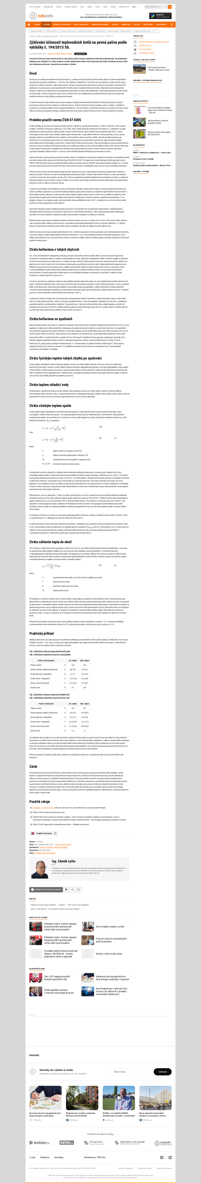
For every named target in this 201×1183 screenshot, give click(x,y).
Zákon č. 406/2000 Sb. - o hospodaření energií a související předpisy (55, 909)
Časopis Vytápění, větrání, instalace (60, 54)
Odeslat (163, 1072)
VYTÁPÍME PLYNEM (146, 53)
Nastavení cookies (164, 1168)
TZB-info (32, 36)
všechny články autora (63, 845)
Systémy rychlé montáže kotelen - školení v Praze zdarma (152, 165)
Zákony (89, 7)
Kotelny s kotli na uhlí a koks (109, 953)
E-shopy (113, 7)
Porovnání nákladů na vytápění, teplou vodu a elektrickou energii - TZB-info (160, 110)
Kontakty (59, 1157)
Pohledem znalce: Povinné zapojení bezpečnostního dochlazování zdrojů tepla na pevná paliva (60, 926)
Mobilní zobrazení (126, 1168)
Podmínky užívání (145, 1168)
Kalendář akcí (48, 7)
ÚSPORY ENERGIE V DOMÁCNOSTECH (154, 42)
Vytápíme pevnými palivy (50, 36)
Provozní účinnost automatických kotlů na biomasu (111, 940)
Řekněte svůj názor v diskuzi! (48, 890)
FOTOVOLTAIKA (145, 49)
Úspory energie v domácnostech (119, 31)
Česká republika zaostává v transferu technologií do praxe (59, 991)
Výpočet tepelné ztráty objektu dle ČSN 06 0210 (159, 133)
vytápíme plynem (52, 31)
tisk (66, 889)
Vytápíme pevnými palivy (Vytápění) (43, 905)
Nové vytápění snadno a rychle (110, 926)
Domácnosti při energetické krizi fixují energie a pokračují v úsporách (112, 978)
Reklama (45, 1157)
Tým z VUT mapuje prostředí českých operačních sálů (57, 978)
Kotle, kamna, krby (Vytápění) (78, 905)
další (156, 31)
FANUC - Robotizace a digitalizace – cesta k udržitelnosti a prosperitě (152, 153)
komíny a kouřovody (68, 31)
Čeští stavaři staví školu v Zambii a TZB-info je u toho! (159, 68)
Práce (82, 7)
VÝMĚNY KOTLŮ (145, 45)
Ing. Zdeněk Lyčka (63, 861)
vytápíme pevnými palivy (142, 31)
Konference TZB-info (94, 1157)
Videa (105, 7)
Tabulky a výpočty (71, 7)
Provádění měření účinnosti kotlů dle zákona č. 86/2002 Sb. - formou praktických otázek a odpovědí (60, 954)
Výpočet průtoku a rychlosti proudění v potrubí (158, 121)
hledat (78, 889)
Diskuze (59, 7)
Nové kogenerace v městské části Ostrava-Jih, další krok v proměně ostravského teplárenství (111, 991)
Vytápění (38, 36)
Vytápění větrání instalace (45, 853)
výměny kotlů (100, 31)
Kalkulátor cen (124, 7)
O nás (32, 1157)
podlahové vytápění (85, 31)
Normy (98, 7)
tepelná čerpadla (36, 31)
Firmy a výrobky (34, 7)
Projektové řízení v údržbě (143, 159)
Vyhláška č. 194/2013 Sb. (43, 808)
